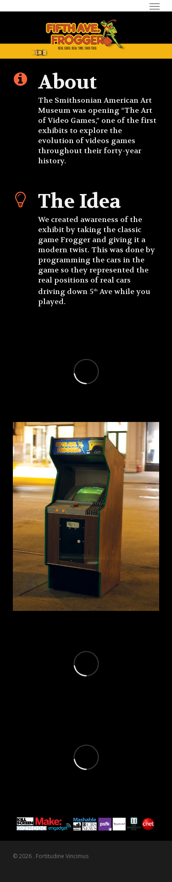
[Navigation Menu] (155, 6)
